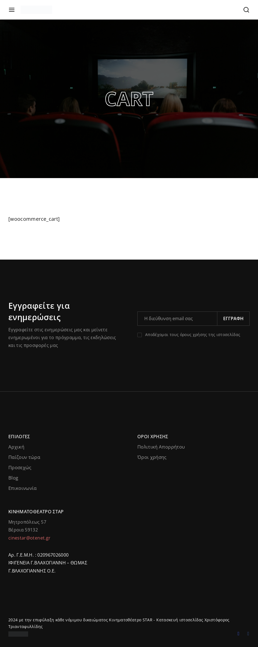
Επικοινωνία (22, 488)
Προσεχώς (19, 467)
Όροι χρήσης (152, 457)
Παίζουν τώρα (24, 457)
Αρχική (16, 447)
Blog (13, 478)
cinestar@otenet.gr (29, 538)
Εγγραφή (233, 318)
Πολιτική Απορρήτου (161, 447)
